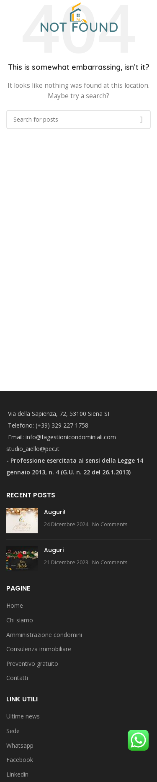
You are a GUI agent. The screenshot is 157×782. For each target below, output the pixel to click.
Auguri (54, 550)
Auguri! (54, 512)
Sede (13, 731)
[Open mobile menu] (7, 12)
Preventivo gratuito (32, 663)
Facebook (19, 760)
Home (14, 605)
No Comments (110, 524)
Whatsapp (19, 745)
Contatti (17, 678)
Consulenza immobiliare (38, 649)
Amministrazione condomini (44, 635)
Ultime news (23, 716)
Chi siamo (19, 620)
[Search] (151, 12)
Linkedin (17, 774)
